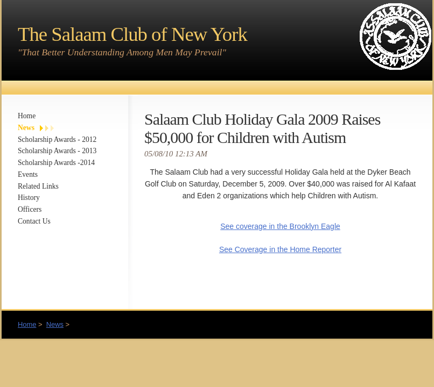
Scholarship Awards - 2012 (57, 139)
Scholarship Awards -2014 (56, 163)
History (29, 198)
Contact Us (34, 221)
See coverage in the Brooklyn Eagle (280, 226)
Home (27, 116)
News (26, 128)
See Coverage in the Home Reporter (280, 249)
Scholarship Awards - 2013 (57, 151)
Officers (29, 209)
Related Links (38, 186)
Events (28, 174)
